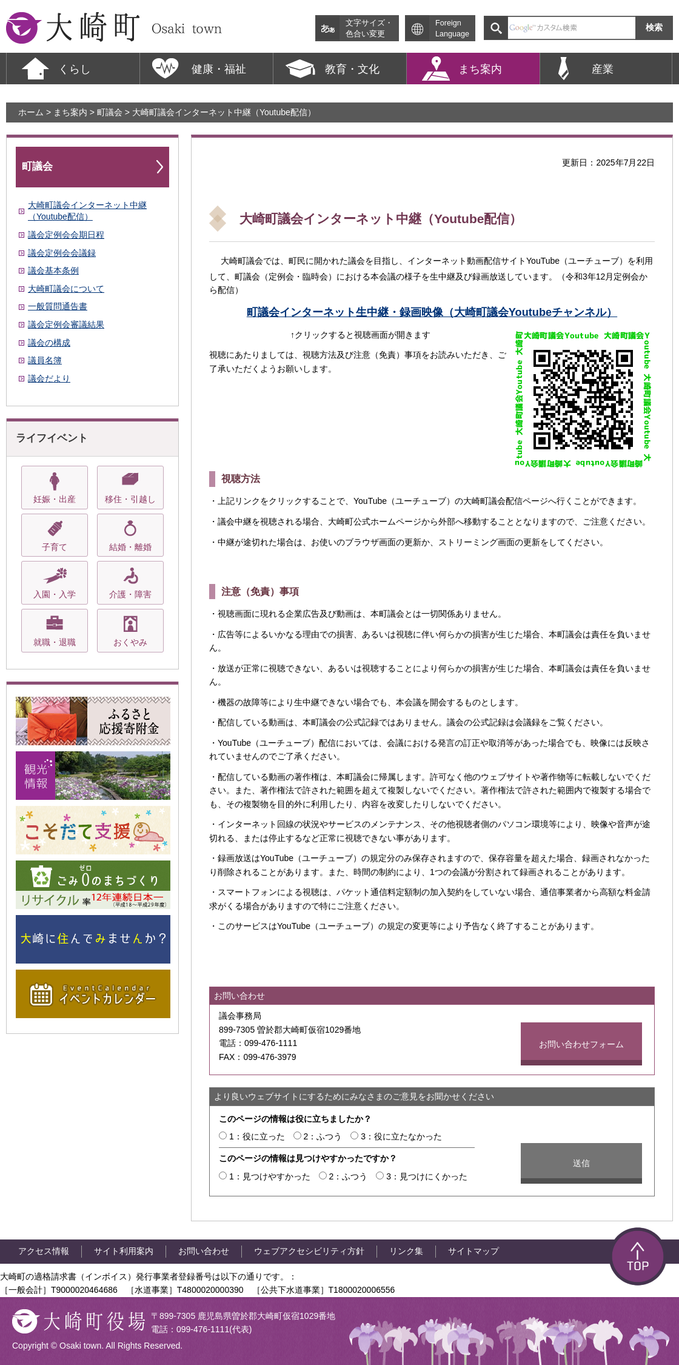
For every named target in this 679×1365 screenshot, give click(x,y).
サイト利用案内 (123, 1251)
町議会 (109, 112)
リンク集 (406, 1251)
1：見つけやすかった (269, 1176)
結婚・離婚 (130, 547)
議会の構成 (49, 342)
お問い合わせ (203, 1251)
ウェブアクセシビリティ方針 (309, 1251)
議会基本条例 (53, 270)
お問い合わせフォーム (581, 1044)
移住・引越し (130, 499)
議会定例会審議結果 (66, 324)
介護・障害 (130, 594)
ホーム (31, 112)
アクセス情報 (43, 1251)
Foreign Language (452, 28)
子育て (54, 547)
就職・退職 (54, 642)
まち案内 (70, 112)
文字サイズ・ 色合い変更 (369, 28)
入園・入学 (54, 594)
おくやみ (130, 642)
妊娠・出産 (54, 499)
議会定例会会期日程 (66, 235)
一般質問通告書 (57, 306)
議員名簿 (45, 360)
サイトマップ (473, 1251)
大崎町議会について (66, 288)
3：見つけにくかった (426, 1176)
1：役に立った (257, 1136)
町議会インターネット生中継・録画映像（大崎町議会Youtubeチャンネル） (432, 312)
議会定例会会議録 (62, 253)
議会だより (49, 378)
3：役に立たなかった (401, 1136)
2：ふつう (323, 1136)
